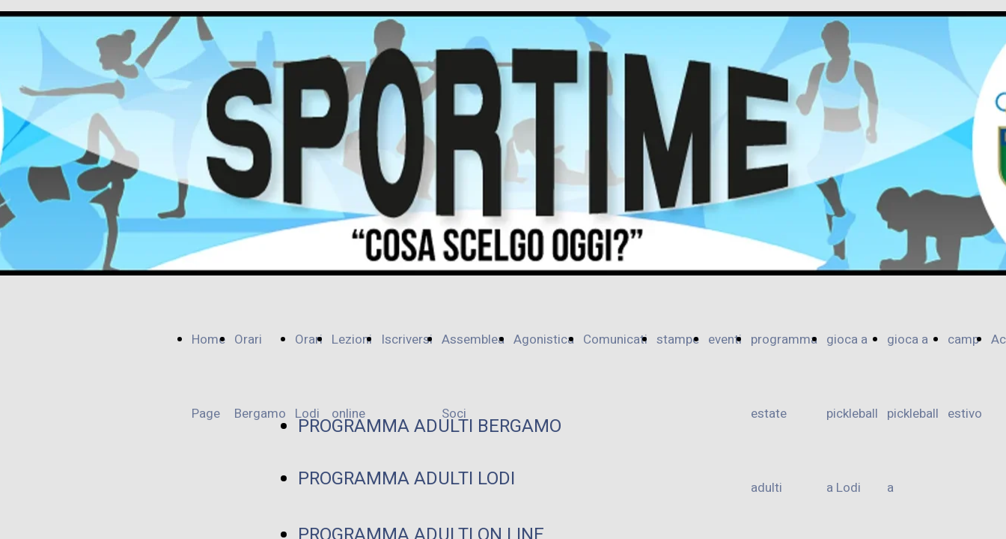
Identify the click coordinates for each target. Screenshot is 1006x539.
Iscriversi (407, 339)
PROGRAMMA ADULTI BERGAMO (429, 426)
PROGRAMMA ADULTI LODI (406, 479)
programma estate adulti (784, 413)
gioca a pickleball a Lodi (852, 413)
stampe (677, 339)
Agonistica (543, 339)
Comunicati (615, 339)
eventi (725, 339)
